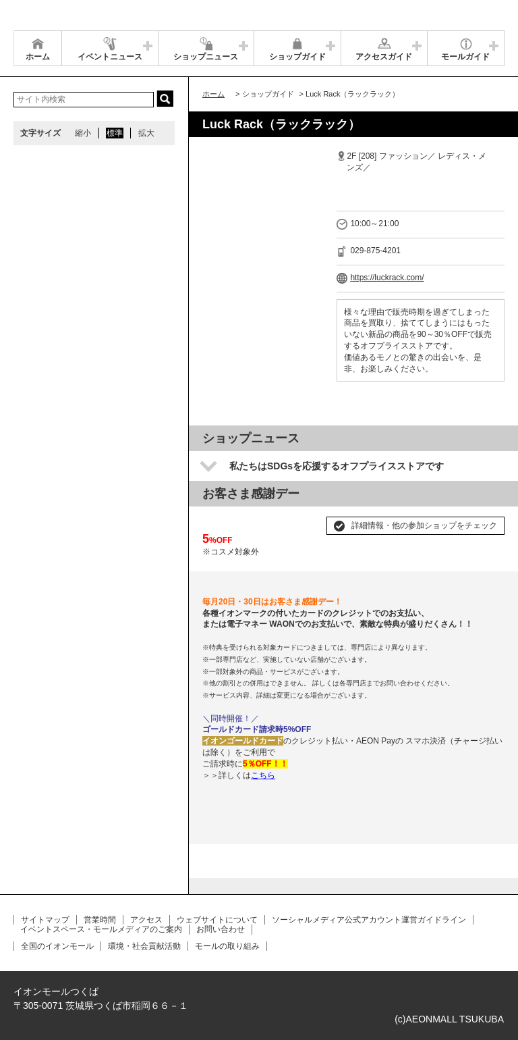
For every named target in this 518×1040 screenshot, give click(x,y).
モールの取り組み (227, 946)
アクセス (146, 920)
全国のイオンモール (57, 946)
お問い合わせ (220, 929)
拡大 (146, 133)
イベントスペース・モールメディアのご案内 (101, 929)
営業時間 (100, 920)
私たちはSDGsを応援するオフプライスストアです (336, 466)
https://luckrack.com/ (387, 277)
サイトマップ (45, 920)
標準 (115, 133)
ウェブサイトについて (217, 920)
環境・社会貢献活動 (144, 946)
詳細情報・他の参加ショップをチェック (424, 525)
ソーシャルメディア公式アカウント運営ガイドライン (369, 920)
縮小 (83, 133)
